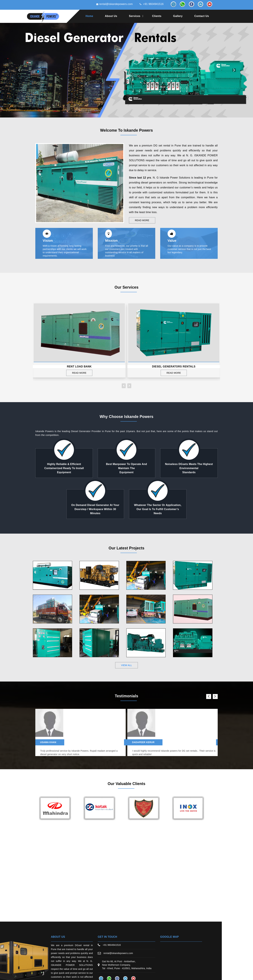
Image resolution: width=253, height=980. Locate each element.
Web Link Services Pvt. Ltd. (187, 973)
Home (89, 16)
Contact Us (201, 16)
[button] (19, 70)
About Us (111, 16)
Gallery (178, 16)
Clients (156, 16)
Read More (142, 220)
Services (134, 16)
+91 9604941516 (152, 4)
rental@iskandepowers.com (114, 4)
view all (126, 665)
